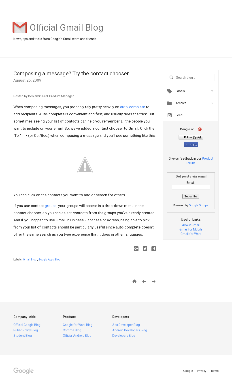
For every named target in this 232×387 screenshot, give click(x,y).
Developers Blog (123, 335)
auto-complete (132, 107)
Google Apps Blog (49, 259)
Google (188, 370)
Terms (215, 370)
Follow (191, 145)
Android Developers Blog (129, 330)
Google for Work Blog (77, 325)
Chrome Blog (72, 330)
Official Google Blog (26, 325)
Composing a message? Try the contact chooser (71, 73)
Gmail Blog (30, 259)
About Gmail (191, 225)
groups (51, 205)
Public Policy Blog (25, 330)
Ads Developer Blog (126, 325)
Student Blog (22, 335)
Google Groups (198, 205)
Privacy (202, 370)
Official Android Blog (77, 335)
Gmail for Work (191, 234)
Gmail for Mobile (190, 229)
